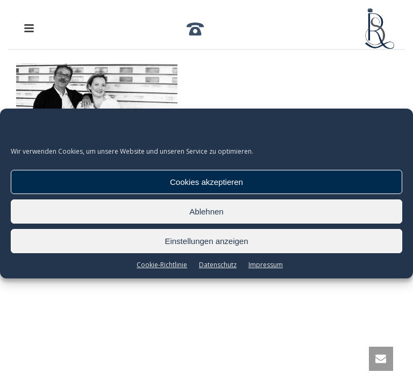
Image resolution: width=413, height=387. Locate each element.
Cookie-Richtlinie (162, 264)
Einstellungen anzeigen (206, 241)
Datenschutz (218, 264)
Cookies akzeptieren (206, 182)
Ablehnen (206, 211)
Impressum (265, 264)
